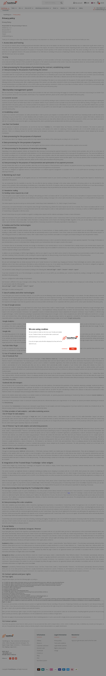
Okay (72, 348)
